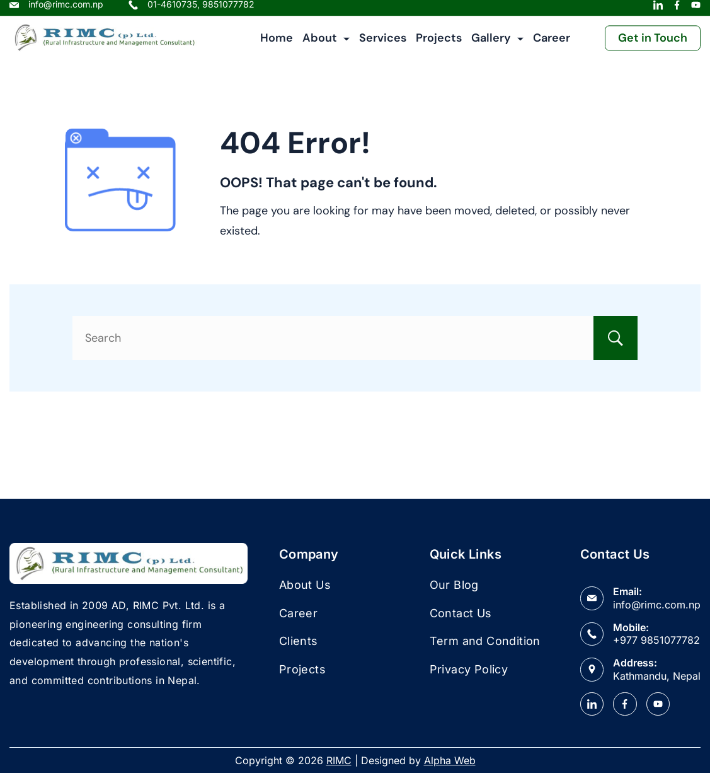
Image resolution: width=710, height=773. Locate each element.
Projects (439, 44)
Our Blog (454, 584)
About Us (305, 584)
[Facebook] (677, 11)
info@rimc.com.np (657, 604)
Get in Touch (652, 44)
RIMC (339, 760)
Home (276, 44)
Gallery (497, 44)
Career (551, 44)
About (326, 44)
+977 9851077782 (656, 640)
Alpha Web (450, 760)
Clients (298, 641)
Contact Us (461, 613)
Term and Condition (485, 641)
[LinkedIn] (658, 11)
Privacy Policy (469, 669)
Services (382, 44)
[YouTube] (696, 11)
